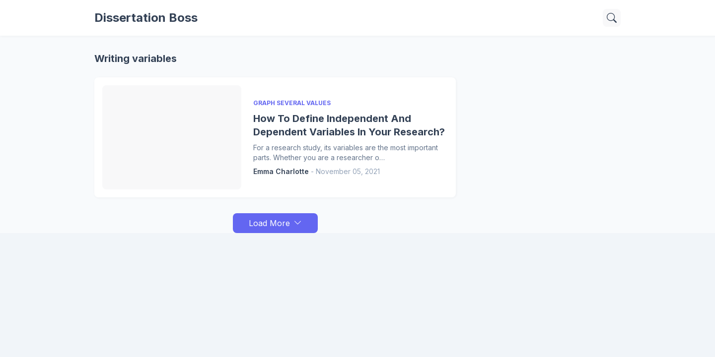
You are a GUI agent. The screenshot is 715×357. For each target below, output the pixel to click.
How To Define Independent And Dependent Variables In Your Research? (349, 125)
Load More (269, 223)
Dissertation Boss (146, 17)
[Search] (612, 18)
